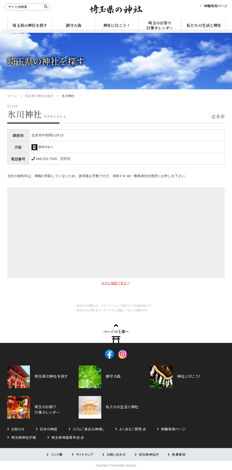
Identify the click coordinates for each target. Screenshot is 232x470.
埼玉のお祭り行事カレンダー (159, 25)
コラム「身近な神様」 (88, 429)
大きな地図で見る (114, 283)
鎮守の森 (73, 25)
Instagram (122, 354)
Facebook (109, 354)
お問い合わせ (116, 454)
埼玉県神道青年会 (65, 437)
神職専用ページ (215, 5)
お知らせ (17, 429)
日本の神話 (48, 429)
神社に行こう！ (116, 25)
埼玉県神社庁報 (23, 437)
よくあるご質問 (130, 429)
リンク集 (57, 454)
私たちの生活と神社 (203, 25)
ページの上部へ (116, 331)
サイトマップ (84, 454)
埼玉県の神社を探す (29, 25)
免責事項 (178, 454)
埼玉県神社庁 (149, 454)
